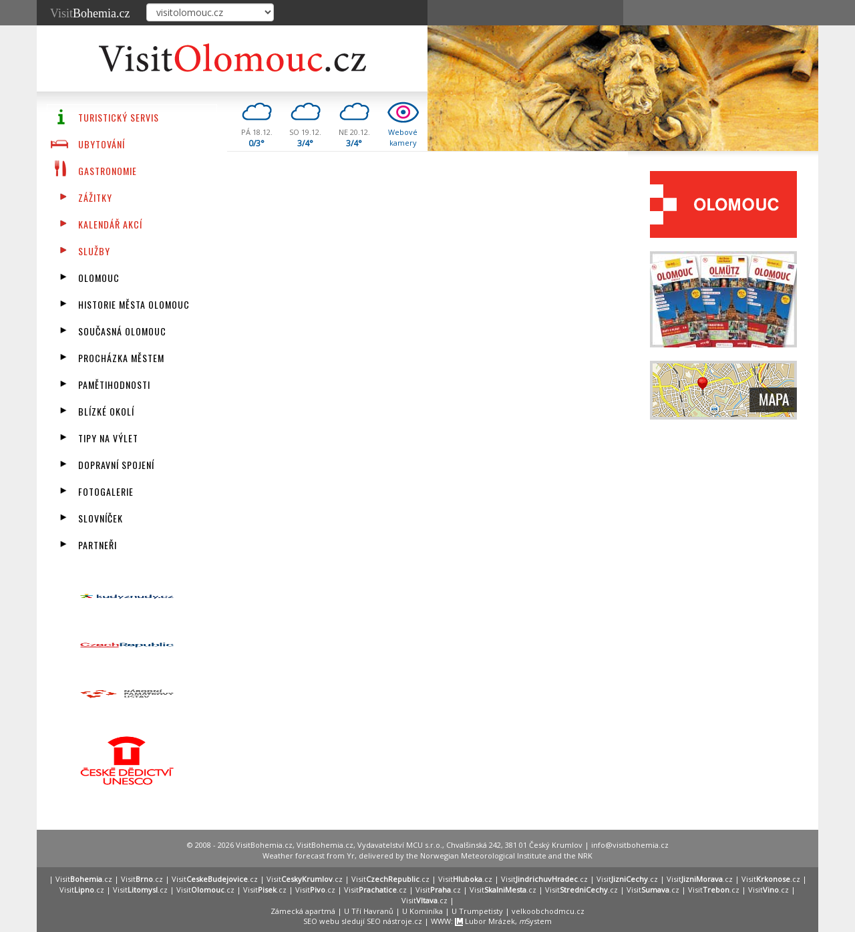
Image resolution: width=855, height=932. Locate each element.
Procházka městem (121, 358)
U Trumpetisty (477, 911)
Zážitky (95, 197)
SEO (310, 921)
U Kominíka (422, 911)
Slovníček (100, 518)
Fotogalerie (106, 491)
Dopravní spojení (116, 465)
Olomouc (99, 278)
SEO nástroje (389, 921)
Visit (90, 13)
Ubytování (101, 144)
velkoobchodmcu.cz (548, 911)
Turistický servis (118, 117)
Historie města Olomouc (134, 304)
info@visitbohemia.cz (630, 845)
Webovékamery (402, 137)
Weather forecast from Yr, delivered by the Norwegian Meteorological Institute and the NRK (427, 855)
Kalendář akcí (110, 224)
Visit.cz (83, 879)
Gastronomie (107, 171)
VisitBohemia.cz (325, 845)
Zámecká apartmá (303, 911)
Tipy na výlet (108, 438)
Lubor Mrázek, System (503, 921)
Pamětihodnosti (114, 384)
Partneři (97, 545)
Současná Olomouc (122, 331)
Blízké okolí (106, 411)
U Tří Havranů (368, 911)
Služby (94, 251)
